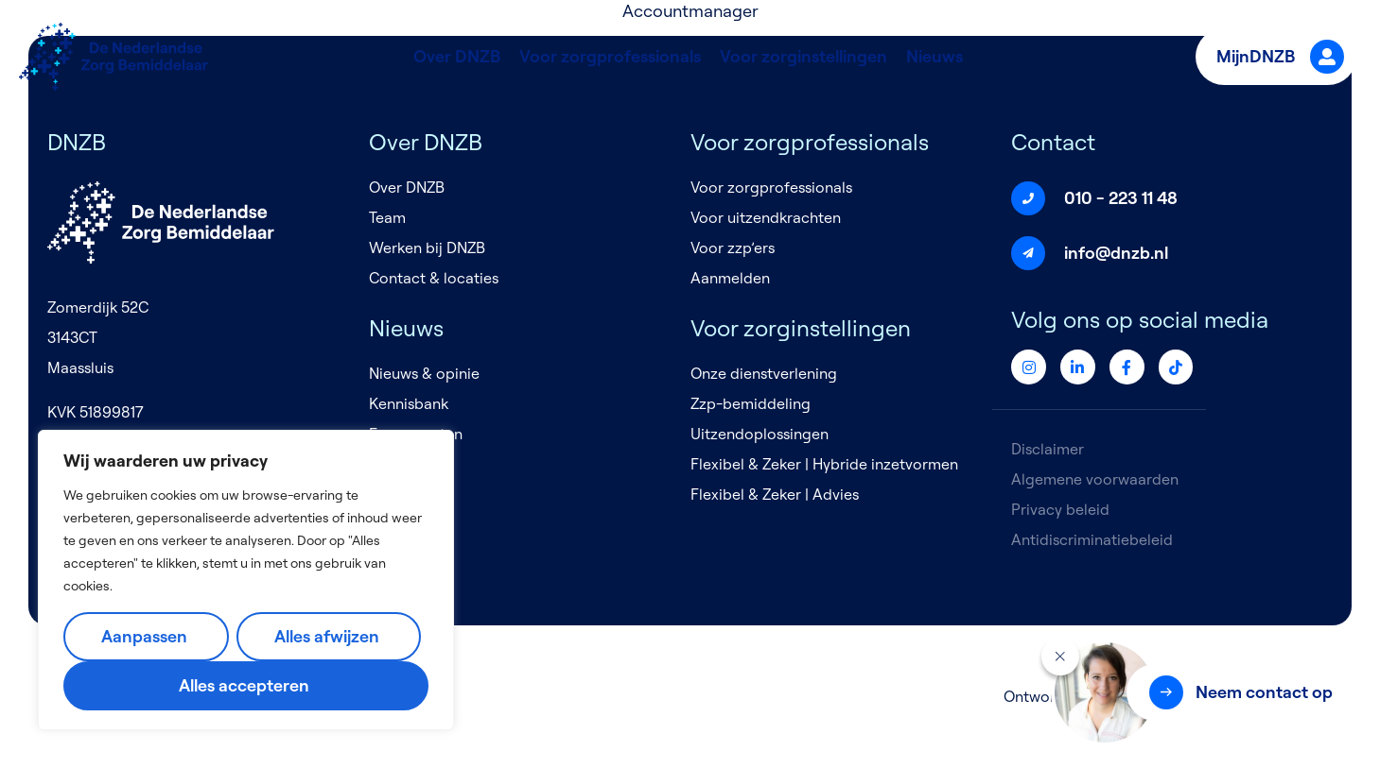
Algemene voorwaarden (1095, 478)
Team (387, 217)
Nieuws (934, 56)
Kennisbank (408, 403)
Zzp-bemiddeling (750, 403)
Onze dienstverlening (763, 373)
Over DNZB (456, 56)
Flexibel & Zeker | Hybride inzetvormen (824, 463)
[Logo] (113, 57)
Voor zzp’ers (732, 247)
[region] (246, 580)
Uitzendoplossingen (759, 433)
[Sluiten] (1060, 656)
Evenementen (416, 433)
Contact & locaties (433, 277)
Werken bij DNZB (427, 247)
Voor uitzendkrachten (765, 217)
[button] (1239, 692)
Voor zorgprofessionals (610, 56)
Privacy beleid (1060, 509)
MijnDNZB (1280, 57)
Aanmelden (730, 277)
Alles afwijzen (326, 636)
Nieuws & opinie (424, 373)
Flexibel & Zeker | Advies (774, 494)
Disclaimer (1047, 448)
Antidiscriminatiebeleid (1092, 539)
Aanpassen (144, 636)
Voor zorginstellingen (803, 56)
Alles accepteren (244, 685)
